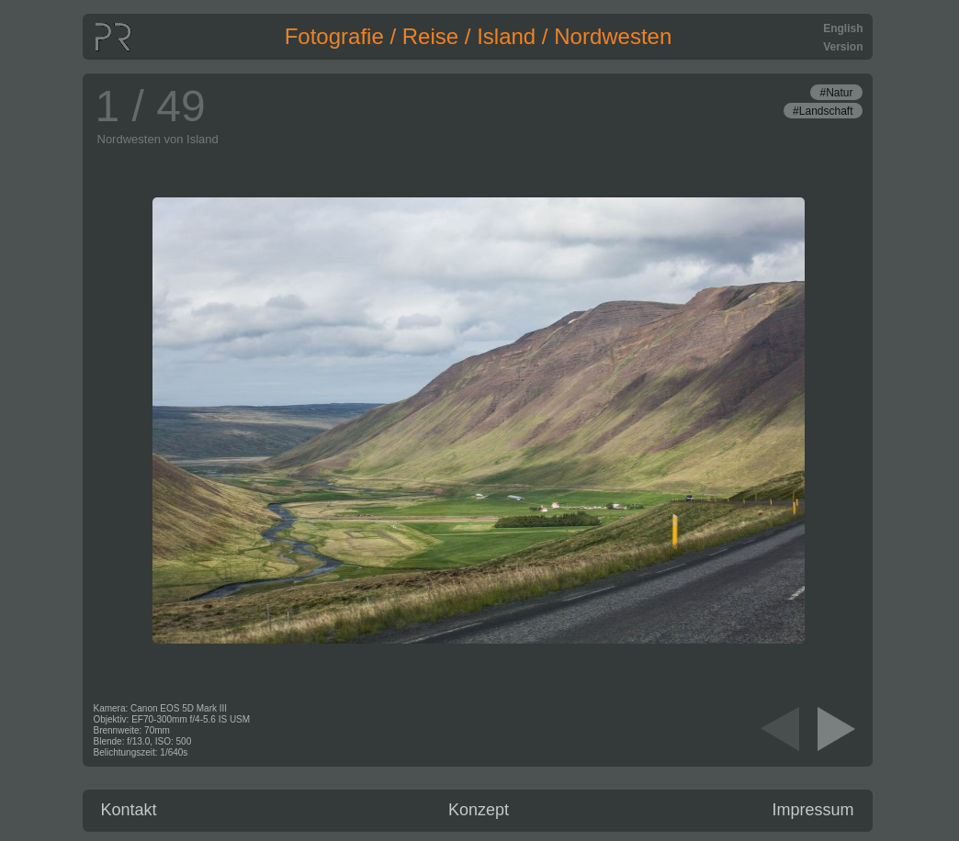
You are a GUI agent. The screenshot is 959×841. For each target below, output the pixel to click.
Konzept (478, 810)
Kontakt (129, 810)
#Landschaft (822, 111)
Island (506, 36)
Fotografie (334, 36)
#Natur (835, 92)
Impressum (812, 810)
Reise (430, 36)
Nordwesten (612, 36)
